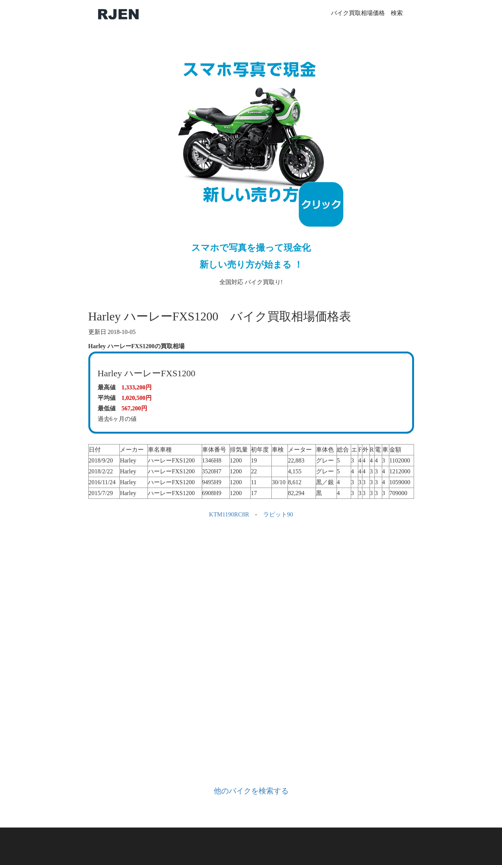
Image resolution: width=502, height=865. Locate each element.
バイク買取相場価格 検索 (367, 13)
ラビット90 (278, 514)
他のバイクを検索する (251, 791)
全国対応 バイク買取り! (251, 163)
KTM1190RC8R (229, 514)
